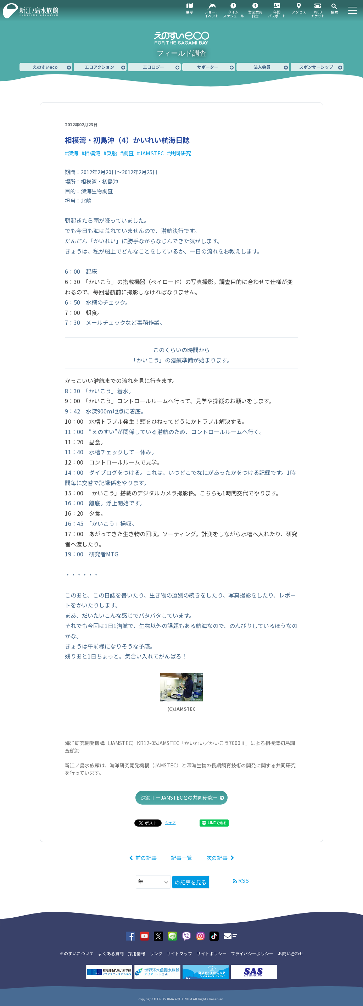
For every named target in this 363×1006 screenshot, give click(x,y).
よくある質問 (111, 953)
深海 (73, 153)
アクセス (299, 12)
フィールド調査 (181, 53)
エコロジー (153, 67)
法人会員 (261, 67)
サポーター (207, 67)
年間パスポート (277, 13)
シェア (170, 822)
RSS (243, 880)
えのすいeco (45, 67)
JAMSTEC (152, 153)
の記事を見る (191, 882)
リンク (156, 953)
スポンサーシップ (316, 67)
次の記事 (217, 857)
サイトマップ (179, 953)
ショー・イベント (212, 13)
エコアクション (99, 67)
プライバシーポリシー (252, 953)
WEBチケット (318, 13)
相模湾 (92, 153)
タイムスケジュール (233, 13)
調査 (128, 153)
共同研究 (180, 153)
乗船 (111, 153)
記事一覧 (181, 857)
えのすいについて (77, 953)
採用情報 (136, 953)
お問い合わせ (290, 953)
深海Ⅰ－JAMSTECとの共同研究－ (179, 797)
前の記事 (146, 857)
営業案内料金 (255, 13)
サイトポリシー (212, 953)
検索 (334, 12)
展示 (189, 12)
